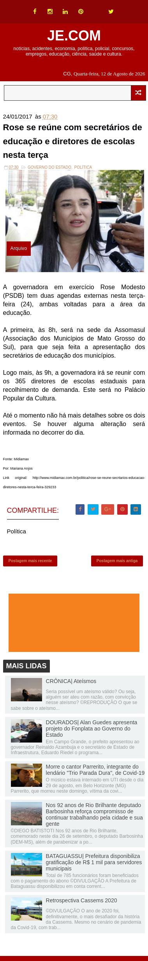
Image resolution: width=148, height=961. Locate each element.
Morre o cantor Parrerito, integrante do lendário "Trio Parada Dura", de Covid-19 (95, 770)
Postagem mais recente (30, 561)
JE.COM (74, 36)
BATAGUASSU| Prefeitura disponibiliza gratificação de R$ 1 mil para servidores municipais (94, 862)
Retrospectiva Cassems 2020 (81, 900)
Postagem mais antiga (117, 561)
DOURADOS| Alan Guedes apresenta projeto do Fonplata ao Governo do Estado (91, 728)
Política (83, 167)
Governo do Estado (49, 167)
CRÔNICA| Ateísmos (71, 681)
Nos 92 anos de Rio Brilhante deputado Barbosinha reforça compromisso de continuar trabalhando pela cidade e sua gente (94, 814)
